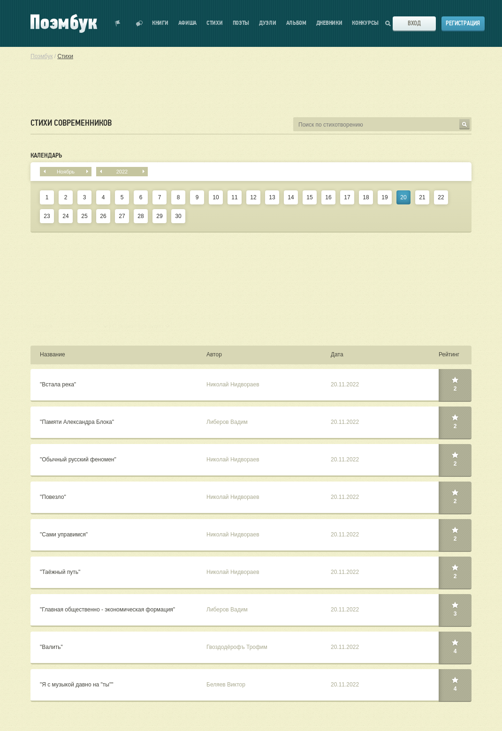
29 (159, 216)
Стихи (214, 23)
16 (328, 197)
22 (441, 197)
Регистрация (463, 23)
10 (216, 197)
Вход (414, 23)
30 (178, 216)
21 (422, 197)
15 (309, 197)
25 (84, 216)
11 (234, 197)
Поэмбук (41, 56)
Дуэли (267, 23)
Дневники (329, 23)
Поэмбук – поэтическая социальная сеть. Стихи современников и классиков (63, 23)
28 (140, 216)
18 (366, 197)
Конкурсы (365, 23)
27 (122, 216)
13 (272, 197)
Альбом (296, 23)
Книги (160, 23)
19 (384, 197)
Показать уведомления (117, 23)
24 (65, 216)
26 (103, 216)
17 (347, 197)
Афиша (187, 23)
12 (253, 197)
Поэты (241, 23)
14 (291, 197)
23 (47, 216)
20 (403, 197)
